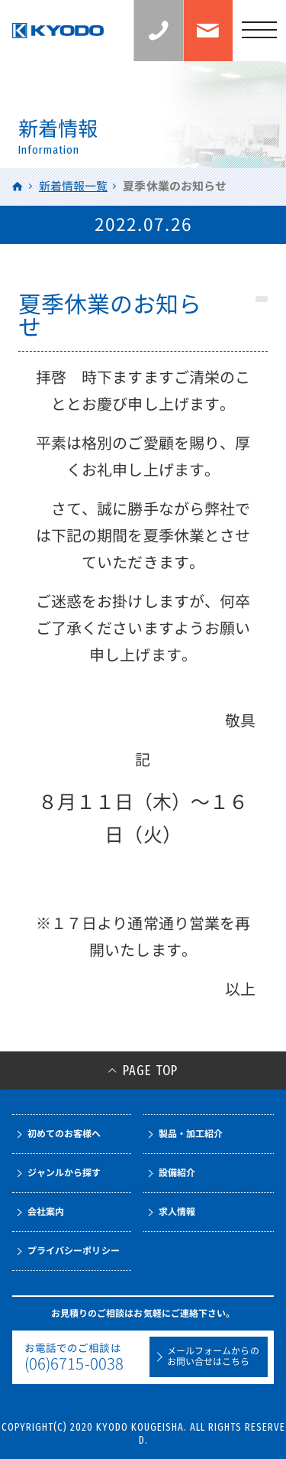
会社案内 (45, 1211)
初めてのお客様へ (64, 1133)
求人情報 (177, 1211)
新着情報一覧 (73, 186)
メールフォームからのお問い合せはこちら (213, 1356)
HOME (18, 186)
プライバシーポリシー (73, 1250)
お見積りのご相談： (183, 30)
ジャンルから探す (64, 1172)
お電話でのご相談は (77, 1357)
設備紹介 (177, 1172)
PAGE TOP (150, 1070)
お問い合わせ (208, 30)
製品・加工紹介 (191, 1133)
